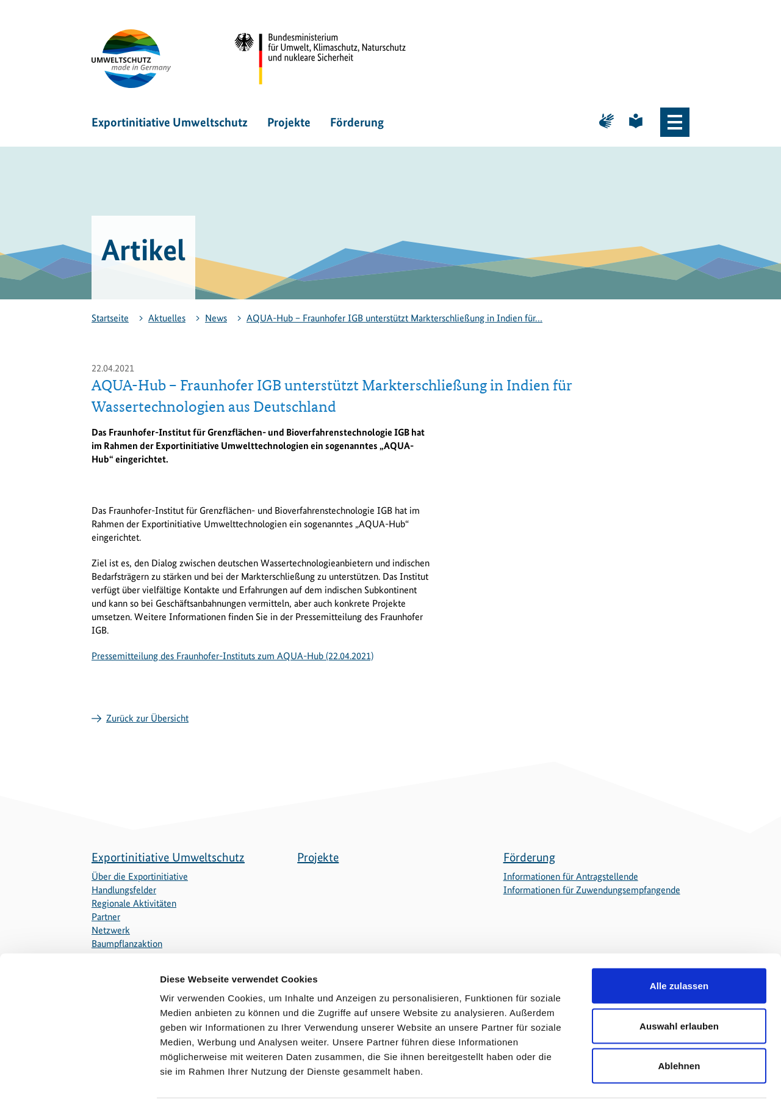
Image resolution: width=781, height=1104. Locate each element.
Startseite (110, 318)
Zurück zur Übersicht (147, 718)
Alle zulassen (679, 943)
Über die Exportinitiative (140, 876)
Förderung (357, 122)
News (216, 318)
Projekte (289, 122)
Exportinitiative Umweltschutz (170, 122)
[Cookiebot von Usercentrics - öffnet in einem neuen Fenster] (79, 1080)
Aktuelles (166, 318)
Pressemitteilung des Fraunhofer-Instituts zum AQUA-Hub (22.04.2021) (232, 656)
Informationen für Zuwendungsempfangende (591, 890)
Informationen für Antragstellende (570, 876)
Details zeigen (649, 1080)
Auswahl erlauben (679, 984)
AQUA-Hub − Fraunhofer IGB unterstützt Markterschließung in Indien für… (394, 318)
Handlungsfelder (124, 890)
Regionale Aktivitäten (134, 903)
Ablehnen (679, 1023)
